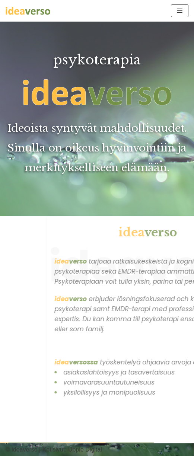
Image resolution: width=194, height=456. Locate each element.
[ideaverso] (28, 10)
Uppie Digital (85, 449)
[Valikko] (179, 10)
